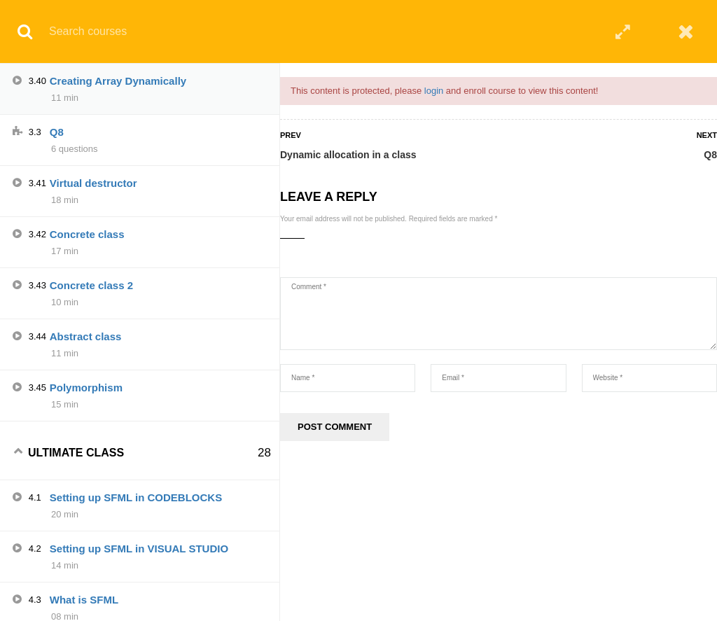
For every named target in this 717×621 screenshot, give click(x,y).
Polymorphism (86, 387)
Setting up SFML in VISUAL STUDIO (139, 548)
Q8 (710, 154)
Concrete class (87, 234)
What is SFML (84, 600)
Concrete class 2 (91, 285)
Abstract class (86, 336)
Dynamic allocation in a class (348, 154)
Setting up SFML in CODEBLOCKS (136, 497)
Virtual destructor (93, 183)
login (433, 90)
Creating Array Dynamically (118, 81)
